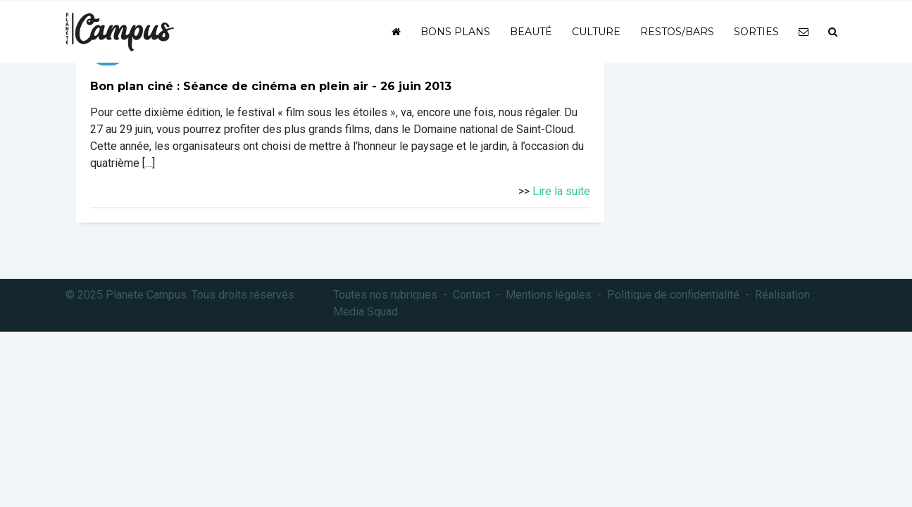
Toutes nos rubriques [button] (385, 294)
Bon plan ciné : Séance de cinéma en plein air (229, 86)
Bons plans (455, 31)
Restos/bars (677, 31)
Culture (596, 31)
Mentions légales (549, 294)
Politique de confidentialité (673, 294)
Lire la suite (561, 191)
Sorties (756, 31)
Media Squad (365, 311)
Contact (471, 294)
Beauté (531, 31)
